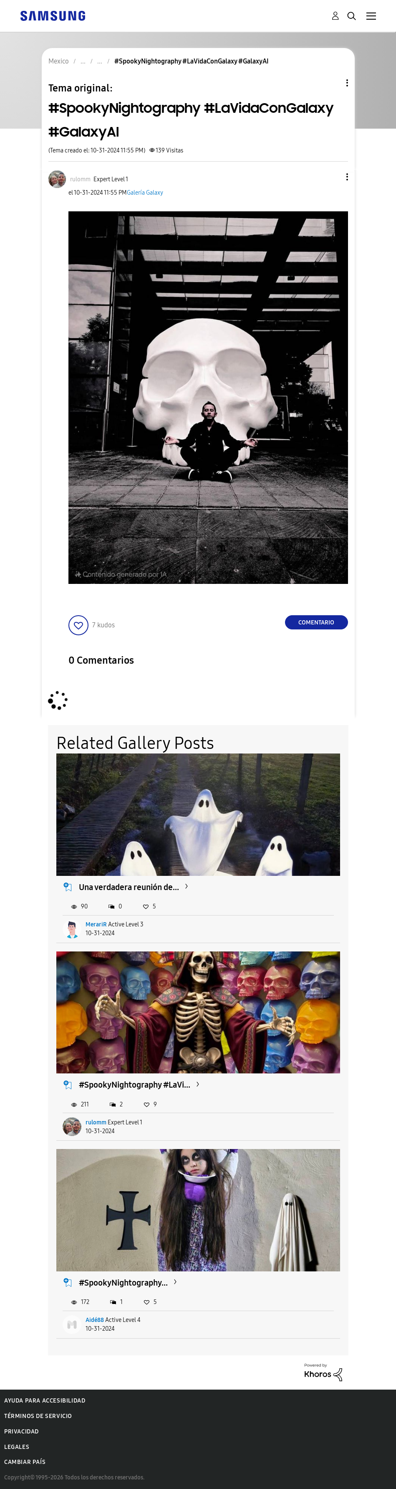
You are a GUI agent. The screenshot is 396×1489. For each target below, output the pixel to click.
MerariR (96, 924)
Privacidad (21, 1431)
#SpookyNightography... (123, 1283)
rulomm (96, 1122)
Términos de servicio (38, 1416)
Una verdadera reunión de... (129, 887)
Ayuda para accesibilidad (44, 1400)
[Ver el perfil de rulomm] (80, 179)
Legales (16, 1447)
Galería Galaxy (145, 192)
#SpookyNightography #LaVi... (134, 1085)
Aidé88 (95, 1320)
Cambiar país (24, 1462)
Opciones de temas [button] (333, 82)
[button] (333, 176)
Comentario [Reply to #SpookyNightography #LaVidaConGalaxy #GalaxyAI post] (316, 622)
